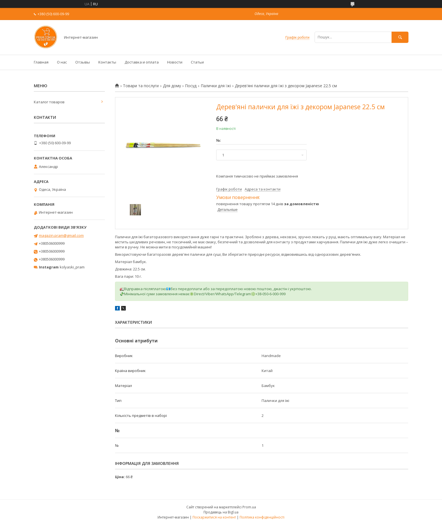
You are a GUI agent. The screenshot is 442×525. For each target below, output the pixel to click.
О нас (62, 62)
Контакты (107, 62)
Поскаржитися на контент (214, 517)
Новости (174, 62)
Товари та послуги (141, 86)
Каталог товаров (49, 101)
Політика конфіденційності (262, 517)
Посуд (190, 86)
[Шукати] (400, 37)
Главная (41, 62)
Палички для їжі (216, 86)
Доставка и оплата (142, 62)
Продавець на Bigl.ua (221, 512)
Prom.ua (249, 507)
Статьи (197, 62)
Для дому (172, 86)
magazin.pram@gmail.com (61, 235)
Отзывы (82, 62)
